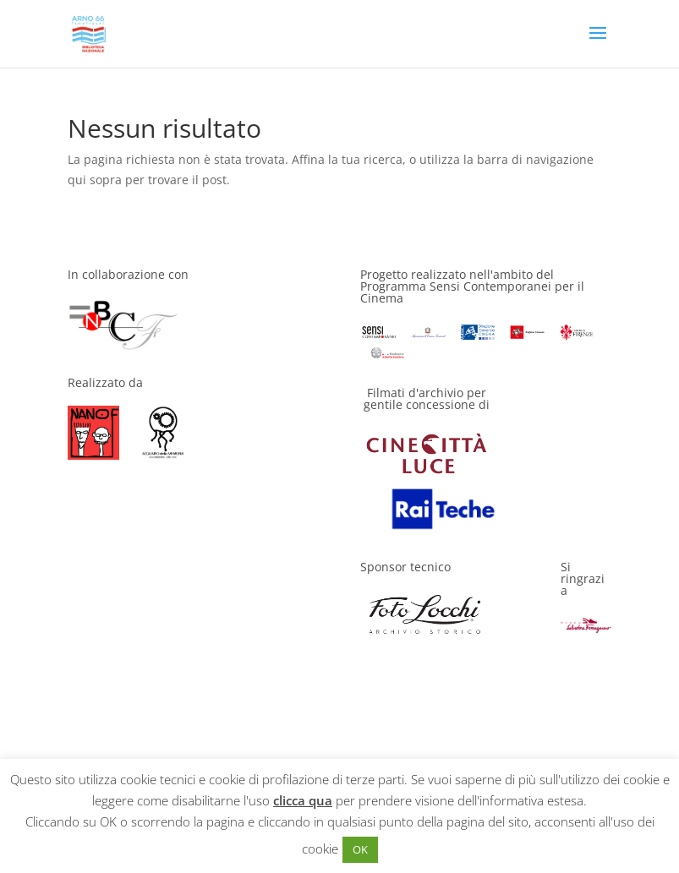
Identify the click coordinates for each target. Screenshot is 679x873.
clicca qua (302, 800)
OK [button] (360, 849)
